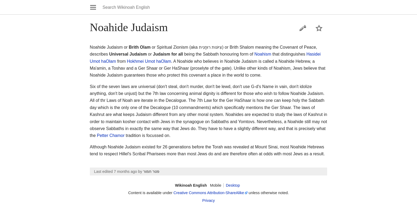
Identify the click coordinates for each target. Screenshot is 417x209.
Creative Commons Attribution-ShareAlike (208, 193)
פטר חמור (151, 171)
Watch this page (319, 28)
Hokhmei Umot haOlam (149, 61)
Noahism (263, 54)
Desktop (233, 185)
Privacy (208, 200)
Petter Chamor (110, 135)
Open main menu (93, 7)
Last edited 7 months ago (115, 171)
